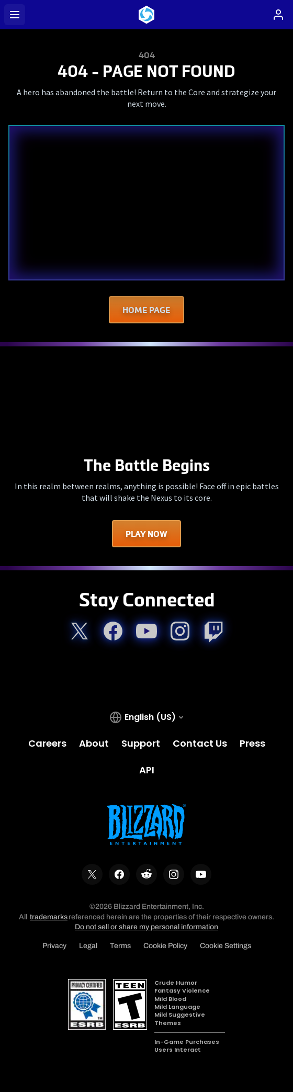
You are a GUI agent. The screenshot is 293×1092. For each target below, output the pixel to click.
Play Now (146, 533)
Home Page (146, 310)
